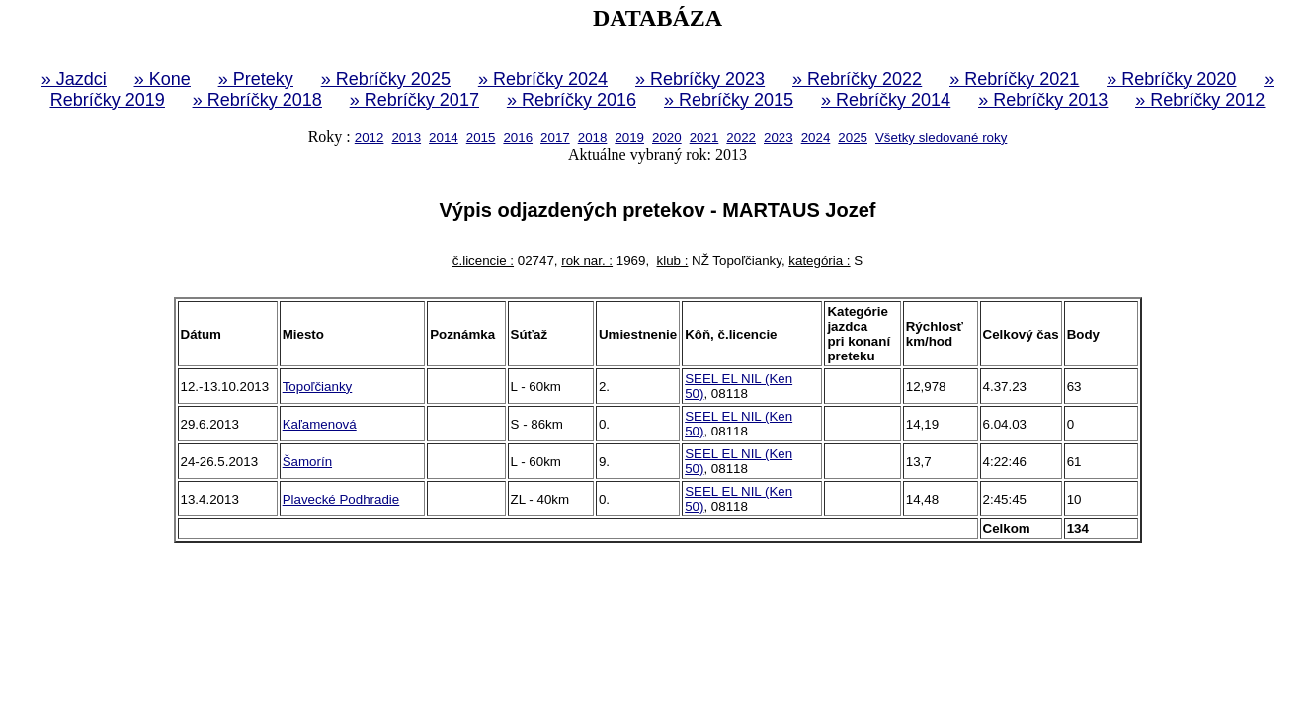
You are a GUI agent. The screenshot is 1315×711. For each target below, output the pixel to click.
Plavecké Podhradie (341, 499)
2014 (443, 137)
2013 (406, 137)
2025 (852, 137)
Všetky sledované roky (941, 137)
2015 (481, 137)
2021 (704, 137)
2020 (667, 137)
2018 (593, 137)
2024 (816, 137)
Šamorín (307, 461)
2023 (778, 137)
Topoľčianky (318, 386)
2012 (369, 137)
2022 (741, 137)
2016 (518, 137)
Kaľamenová (320, 424)
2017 (555, 137)
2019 (629, 137)
